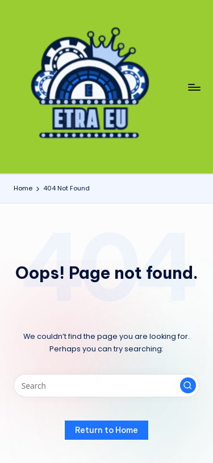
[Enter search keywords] (106, 386)
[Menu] (193, 87)
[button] (188, 385)
